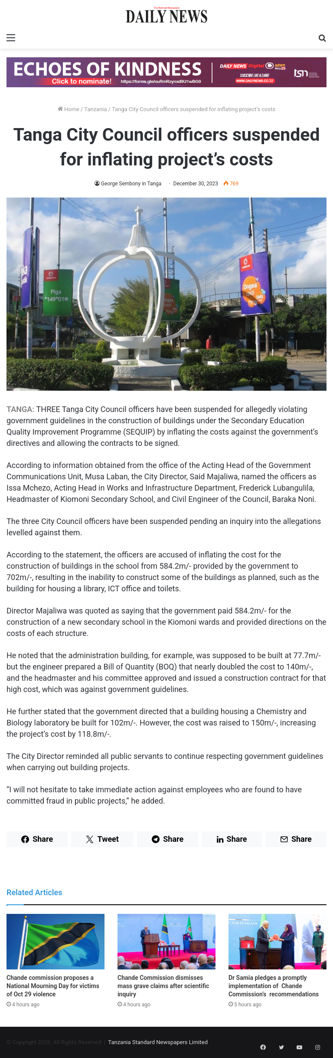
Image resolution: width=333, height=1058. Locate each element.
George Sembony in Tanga (131, 184)
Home (68, 109)
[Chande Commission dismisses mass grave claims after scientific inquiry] (166, 941)
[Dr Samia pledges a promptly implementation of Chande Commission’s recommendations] (277, 941)
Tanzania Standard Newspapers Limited (158, 1042)
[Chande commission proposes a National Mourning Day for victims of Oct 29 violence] (55, 941)
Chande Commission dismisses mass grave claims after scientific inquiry (163, 986)
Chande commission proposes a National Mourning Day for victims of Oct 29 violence (53, 986)
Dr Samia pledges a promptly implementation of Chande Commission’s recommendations (274, 986)
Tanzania (95, 109)
